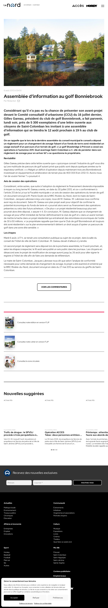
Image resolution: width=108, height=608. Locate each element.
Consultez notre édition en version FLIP (33, 322)
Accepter (14, 597)
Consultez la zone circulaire (28, 361)
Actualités (8, 400)
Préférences (58, 597)
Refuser (36, 597)
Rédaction (11, 101)
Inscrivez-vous (87, 483)
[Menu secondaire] (102, 6)
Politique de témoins (26, 603)
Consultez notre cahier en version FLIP (33, 342)
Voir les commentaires (54, 287)
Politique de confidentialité (43, 603)
